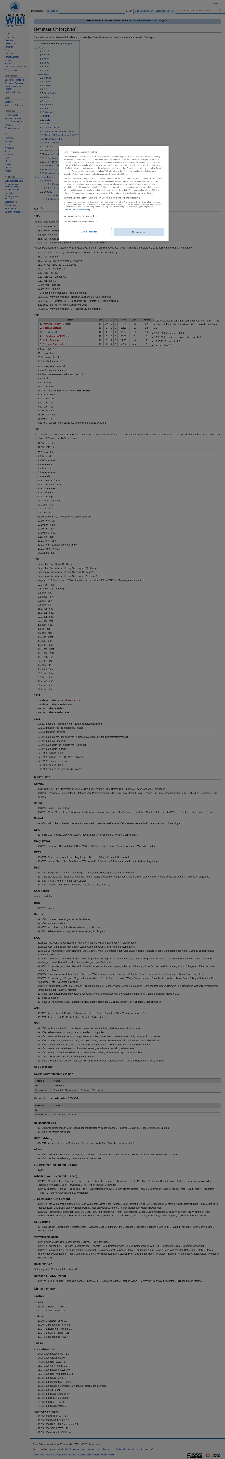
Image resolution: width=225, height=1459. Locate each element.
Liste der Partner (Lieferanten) (77, 209)
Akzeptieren (138, 232)
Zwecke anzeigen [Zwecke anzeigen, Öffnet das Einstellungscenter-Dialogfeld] (89, 232)
